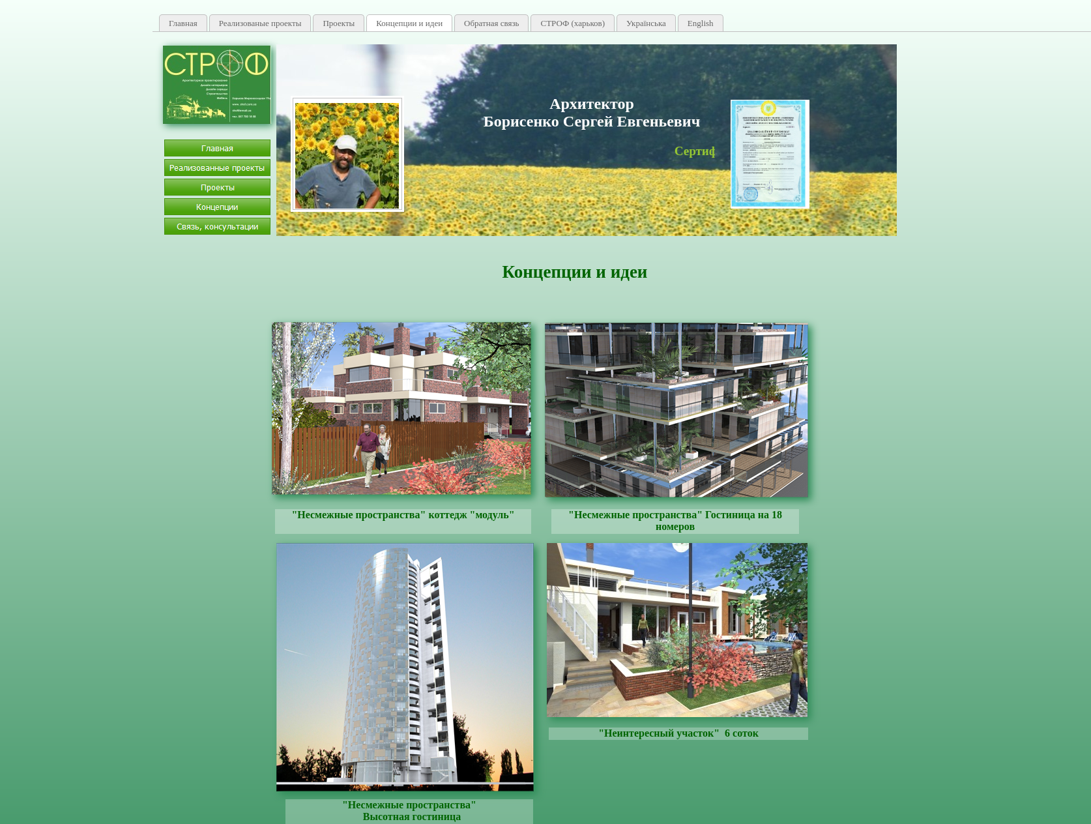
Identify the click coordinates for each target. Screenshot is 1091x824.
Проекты (339, 23)
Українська (646, 23)
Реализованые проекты (260, 23)
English (701, 23)
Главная (183, 23)
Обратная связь (491, 23)
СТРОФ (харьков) (572, 23)
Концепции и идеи (409, 23)
